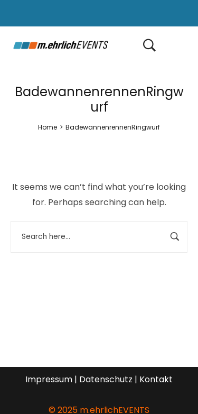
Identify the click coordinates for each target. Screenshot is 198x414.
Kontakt (156, 379)
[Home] (47, 127)
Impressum (48, 379)
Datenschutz (106, 379)
